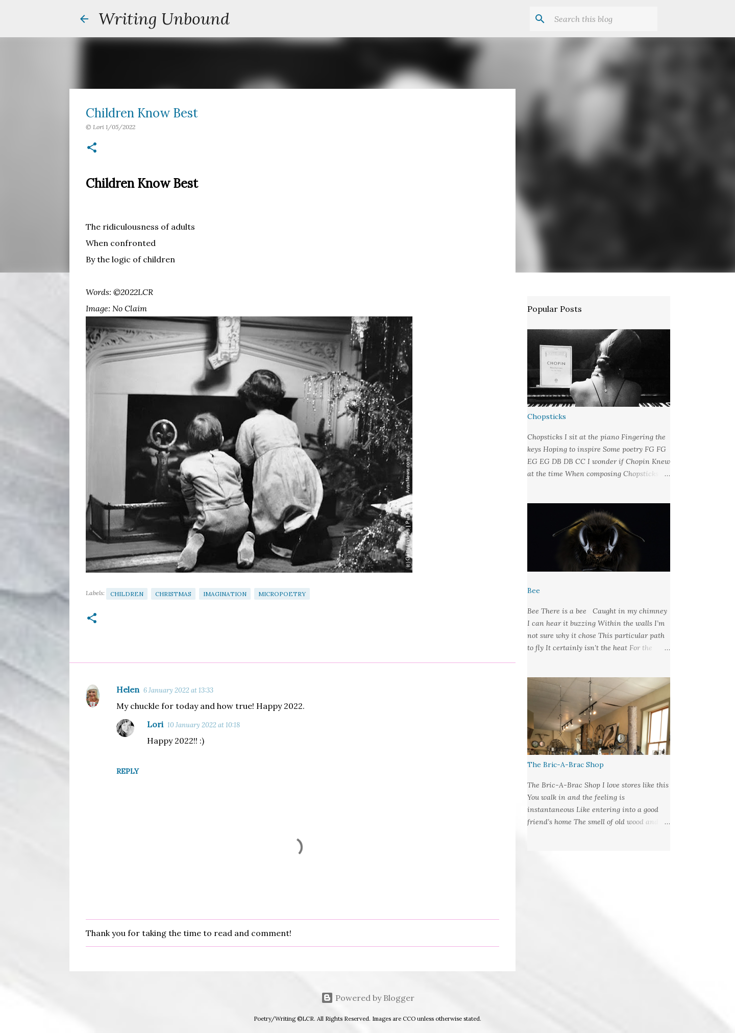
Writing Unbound (164, 18)
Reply (127, 771)
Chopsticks (546, 416)
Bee (533, 590)
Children (126, 594)
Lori (155, 724)
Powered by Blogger (367, 998)
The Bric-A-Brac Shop (565, 764)
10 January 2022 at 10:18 (203, 725)
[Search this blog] (603, 19)
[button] (92, 148)
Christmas (173, 594)
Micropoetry (282, 594)
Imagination (225, 594)
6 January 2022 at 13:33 (178, 690)
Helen (127, 689)
